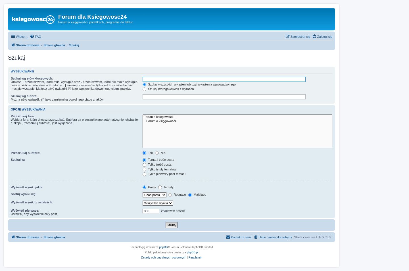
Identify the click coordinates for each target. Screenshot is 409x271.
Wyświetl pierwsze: (25, 210)
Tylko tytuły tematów (159, 169)
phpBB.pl (193, 252)
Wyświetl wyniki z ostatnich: (32, 202)
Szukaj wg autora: (24, 96)
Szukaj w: (18, 159)
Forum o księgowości (237, 117)
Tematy (166, 187)
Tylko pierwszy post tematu (164, 174)
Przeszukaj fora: (23, 116)
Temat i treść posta (158, 159)
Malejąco (197, 194)
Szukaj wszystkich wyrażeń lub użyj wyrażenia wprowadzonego (189, 84)
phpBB (163, 247)
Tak (148, 153)
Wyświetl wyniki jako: (27, 187)
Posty (149, 187)
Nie (160, 153)
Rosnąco (177, 194)
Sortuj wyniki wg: (23, 194)
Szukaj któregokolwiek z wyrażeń (168, 89)
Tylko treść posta (157, 164)
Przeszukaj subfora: (25, 153)
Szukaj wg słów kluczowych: (32, 78)
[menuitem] (35, 36)
